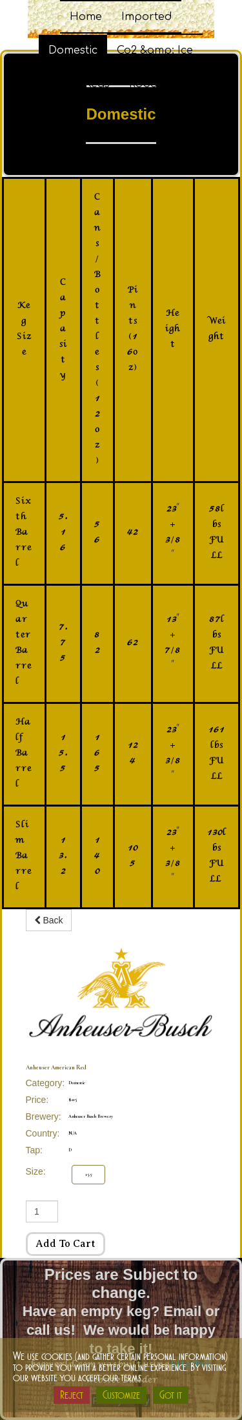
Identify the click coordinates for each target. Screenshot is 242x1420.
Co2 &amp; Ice (155, 50)
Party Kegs (81, 84)
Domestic (72, 50)
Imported (146, 17)
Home (86, 17)
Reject (71, 1394)
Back (48, 920)
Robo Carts (159, 84)
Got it (170, 1394)
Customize (121, 1394)
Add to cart (65, 1244)
